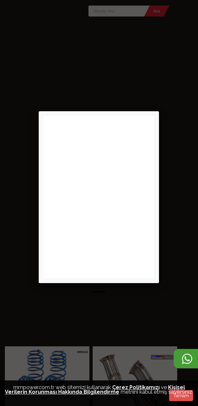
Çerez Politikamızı (136, 387)
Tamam (181, 395)
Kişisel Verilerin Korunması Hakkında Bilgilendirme (95, 389)
